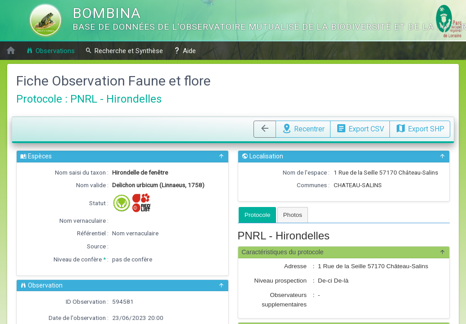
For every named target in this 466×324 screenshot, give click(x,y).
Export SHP (419, 128)
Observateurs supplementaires (284, 299)
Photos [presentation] (292, 215)
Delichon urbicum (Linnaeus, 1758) (158, 185)
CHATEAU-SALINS (358, 185)
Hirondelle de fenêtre (140, 172)
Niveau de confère (78, 259)
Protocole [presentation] (257, 215)
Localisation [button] (344, 156)
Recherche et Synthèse (124, 50)
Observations (50, 50)
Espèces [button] (122, 156)
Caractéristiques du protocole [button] (344, 252)
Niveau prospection (280, 280)
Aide (184, 50)
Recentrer (303, 128)
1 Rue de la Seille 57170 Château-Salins (386, 172)
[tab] (257, 215)
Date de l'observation (77, 317)
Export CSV (360, 128)
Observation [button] (122, 285)
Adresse (295, 266)
